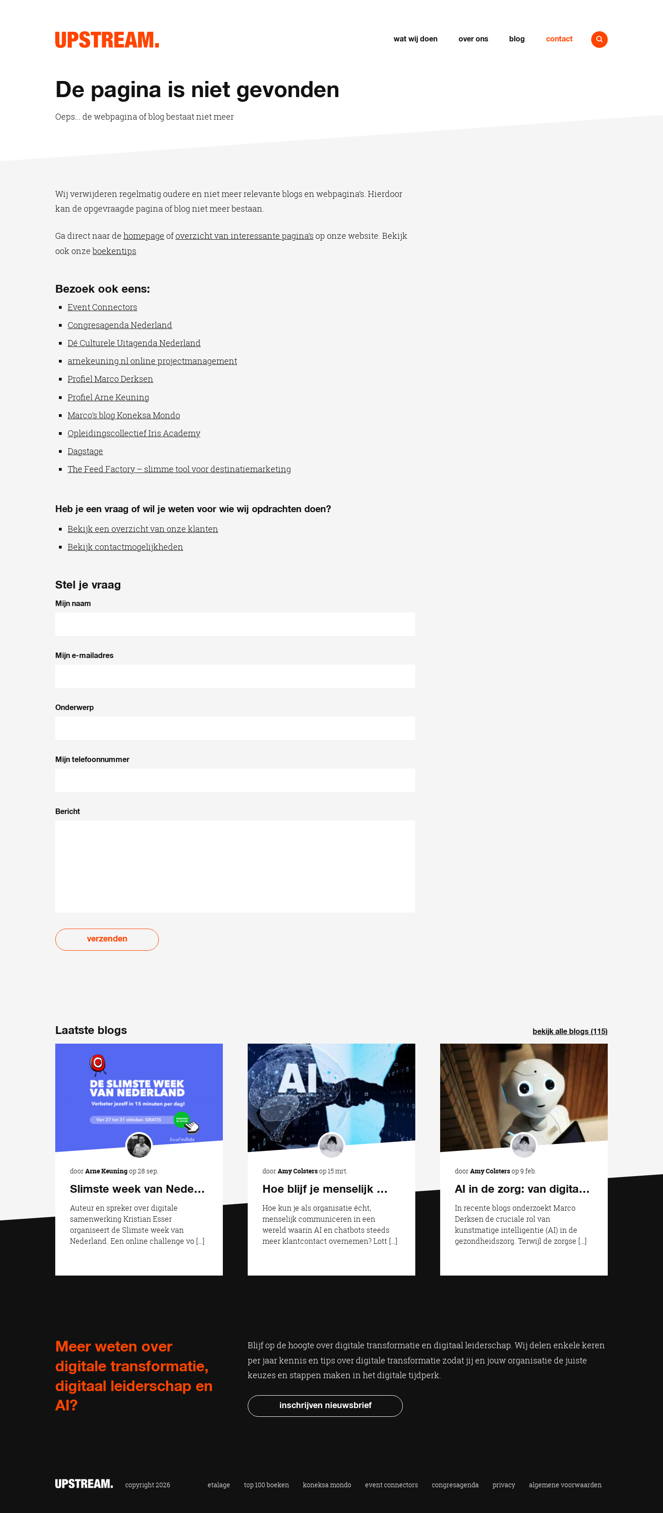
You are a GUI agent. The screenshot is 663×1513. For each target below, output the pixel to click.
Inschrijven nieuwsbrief (325, 1406)
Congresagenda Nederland (120, 324)
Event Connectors (102, 306)
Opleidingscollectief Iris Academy (134, 433)
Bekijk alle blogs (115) (570, 1031)
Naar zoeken (599, 39)
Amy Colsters (298, 1171)
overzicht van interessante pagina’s (244, 235)
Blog (517, 39)
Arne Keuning (106, 1171)
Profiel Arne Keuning (108, 397)
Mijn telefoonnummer (92, 759)
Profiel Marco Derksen (110, 378)
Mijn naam (73, 603)
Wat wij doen (415, 39)
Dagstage (85, 450)
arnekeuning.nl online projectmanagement (152, 360)
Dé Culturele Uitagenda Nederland (134, 342)
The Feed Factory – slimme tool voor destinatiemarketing (179, 468)
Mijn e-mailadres (84, 655)
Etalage (219, 1485)
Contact (559, 39)
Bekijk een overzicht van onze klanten (143, 528)
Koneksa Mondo (327, 1485)
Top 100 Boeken (266, 1485)
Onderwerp (74, 707)
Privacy (504, 1485)
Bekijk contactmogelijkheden (125, 546)
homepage (143, 235)
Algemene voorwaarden (565, 1485)
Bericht (67, 811)
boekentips (114, 250)
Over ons (474, 39)
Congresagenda (455, 1485)
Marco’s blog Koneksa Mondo (124, 415)
